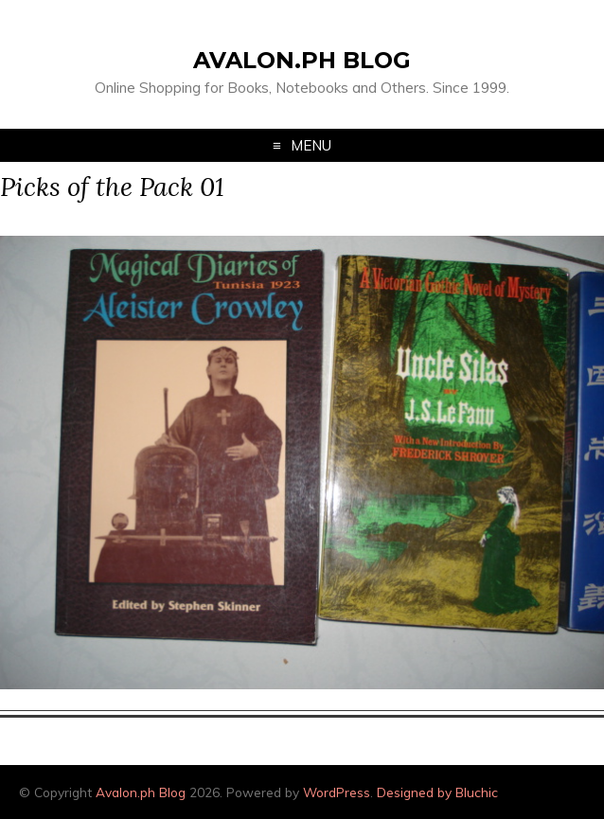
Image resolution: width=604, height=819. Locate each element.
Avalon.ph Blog (302, 60)
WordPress (336, 792)
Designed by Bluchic (437, 792)
